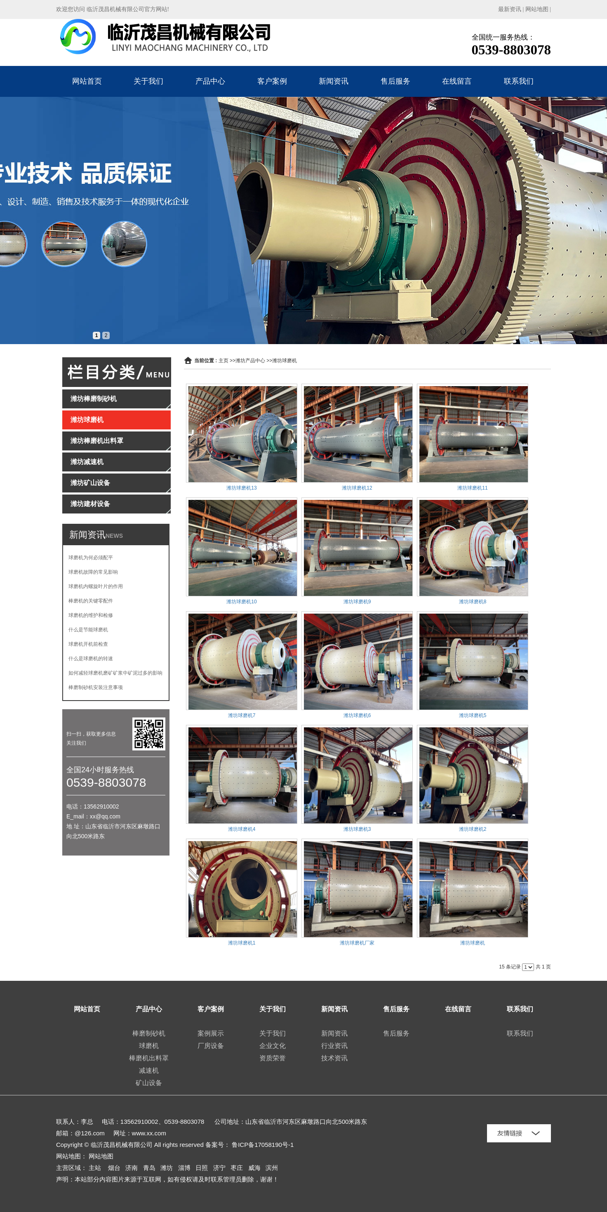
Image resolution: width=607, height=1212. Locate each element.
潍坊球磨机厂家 (357, 943)
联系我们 (519, 81)
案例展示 (211, 1033)
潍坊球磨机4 (242, 829)
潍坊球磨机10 (241, 602)
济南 (131, 1167)
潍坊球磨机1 (242, 943)
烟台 (114, 1167)
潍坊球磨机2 (473, 829)
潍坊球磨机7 (242, 715)
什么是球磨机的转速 (90, 658)
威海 (254, 1167)
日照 (201, 1167)
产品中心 (210, 81)
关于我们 (148, 81)
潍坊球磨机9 (357, 602)
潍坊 (166, 1167)
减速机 (149, 1070)
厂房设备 (211, 1045)
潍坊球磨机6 (357, 715)
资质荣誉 (272, 1058)
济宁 (219, 1167)
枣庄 (237, 1167)
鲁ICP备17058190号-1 (263, 1144)
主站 (95, 1167)
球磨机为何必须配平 (90, 557)
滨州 (272, 1167)
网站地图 (536, 9)
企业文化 (272, 1045)
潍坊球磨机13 (241, 488)
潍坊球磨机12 (357, 488)
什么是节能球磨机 (88, 630)
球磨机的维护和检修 (90, 615)
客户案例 (272, 81)
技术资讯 (334, 1058)
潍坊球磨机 (284, 360)
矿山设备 (149, 1082)
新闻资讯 (333, 81)
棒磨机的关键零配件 (90, 601)
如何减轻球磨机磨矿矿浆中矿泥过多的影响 (115, 673)
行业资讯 (334, 1045)
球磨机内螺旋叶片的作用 (95, 586)
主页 (223, 360)
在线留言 (457, 81)
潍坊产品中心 (250, 360)
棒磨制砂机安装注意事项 (95, 687)
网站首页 (87, 81)
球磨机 (149, 1045)
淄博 (184, 1167)
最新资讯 (509, 9)
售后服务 (395, 81)
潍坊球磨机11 (472, 488)
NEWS (114, 535)
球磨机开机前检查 (88, 644)
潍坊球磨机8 (473, 602)
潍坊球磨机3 (357, 829)
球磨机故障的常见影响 (93, 572)
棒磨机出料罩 (149, 1058)
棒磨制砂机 (148, 1033)
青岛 (149, 1167)
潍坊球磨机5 (473, 715)
